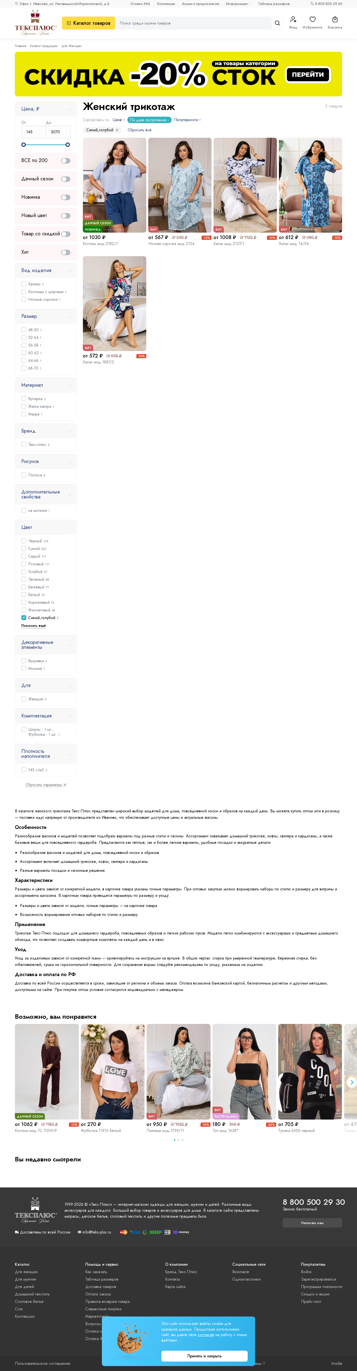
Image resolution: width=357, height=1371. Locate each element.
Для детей (24, 1286)
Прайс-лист (311, 1301)
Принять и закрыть (204, 1356)
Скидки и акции (315, 1294)
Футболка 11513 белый (101, 1130)
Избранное (312, 23)
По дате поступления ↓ (149, 120)
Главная (20, 45)
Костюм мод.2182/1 (100, 244)
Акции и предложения (200, 3)
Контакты (172, 1279)
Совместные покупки (103, 1309)
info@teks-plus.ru (97, 1232)
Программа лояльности (321, 1286)
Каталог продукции (44, 45)
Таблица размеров (274, 3)
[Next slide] (352, 1082)
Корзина (335, 23)
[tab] (174, 1140)
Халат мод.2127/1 (228, 244)
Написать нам (312, 1222)
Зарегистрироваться (318, 1279)
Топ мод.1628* (225, 1130)
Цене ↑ (119, 120)
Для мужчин (25, 1279)
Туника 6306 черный (296, 1130)
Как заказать (96, 1272)
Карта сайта (175, 1286)
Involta (336, 1363)
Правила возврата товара (107, 1301)
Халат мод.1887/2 (98, 362)
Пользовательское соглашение (42, 1363)
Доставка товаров (100, 1286)
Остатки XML (140, 3)
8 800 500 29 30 (328, 4)
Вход (293, 23)
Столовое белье (29, 1301)
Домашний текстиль (32, 1294)
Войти (306, 1272)
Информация (237, 3)
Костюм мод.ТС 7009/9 (36, 1130)
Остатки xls (94, 1331)
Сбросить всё (139, 130)
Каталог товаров (88, 23)
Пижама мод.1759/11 (165, 1130)
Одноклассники (246, 1279)
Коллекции (166, 3)
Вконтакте (240, 1272)
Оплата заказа (98, 1294)
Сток (19, 1309)
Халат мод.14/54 (294, 244)
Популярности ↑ (187, 120)
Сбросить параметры (44, 785)
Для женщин (26, 1272)
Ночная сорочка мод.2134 (171, 244)
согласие (206, 1335)
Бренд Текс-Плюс (181, 1272)
